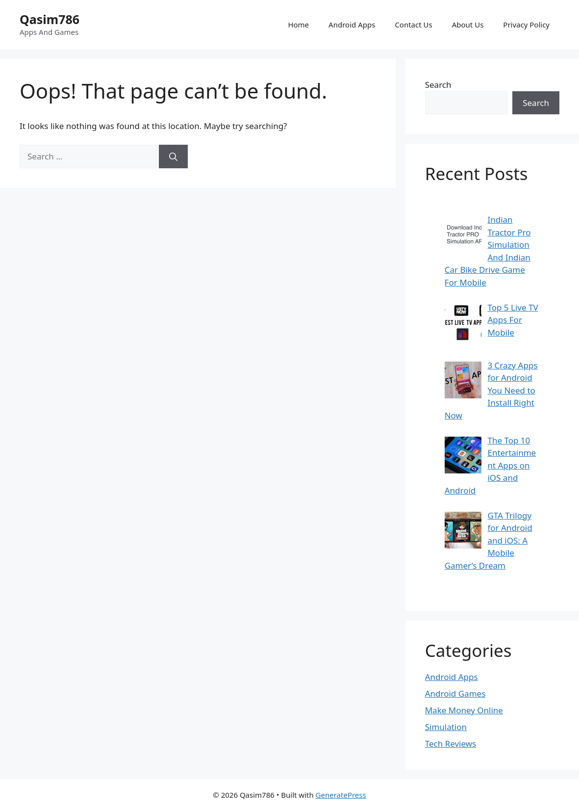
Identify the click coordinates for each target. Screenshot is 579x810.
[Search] (173, 156)
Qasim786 (49, 19)
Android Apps (351, 24)
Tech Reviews (451, 743)
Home (298, 24)
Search (438, 84)
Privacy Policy (526, 24)
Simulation (446, 726)
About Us (468, 24)
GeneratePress (341, 795)
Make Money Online (464, 710)
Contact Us (413, 24)
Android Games (455, 693)
